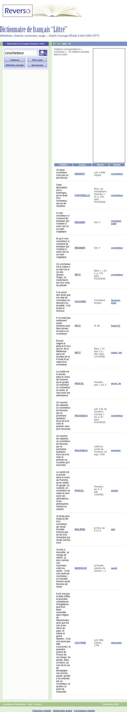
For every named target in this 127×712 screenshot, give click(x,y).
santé (114, 568)
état (113, 529)
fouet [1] (115, 325)
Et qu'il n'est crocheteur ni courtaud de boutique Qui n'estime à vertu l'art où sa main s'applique (62, 247)
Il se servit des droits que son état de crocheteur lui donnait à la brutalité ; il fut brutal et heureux (63, 301)
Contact (38, 704)
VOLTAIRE (80, 301)
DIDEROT (80, 174)
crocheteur (117, 174)
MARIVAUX (81, 568)
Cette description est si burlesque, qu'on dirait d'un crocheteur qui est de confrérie (61, 195)
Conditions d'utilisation (14, 704)
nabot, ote (116, 352)
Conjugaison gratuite (84, 710)
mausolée (116, 642)
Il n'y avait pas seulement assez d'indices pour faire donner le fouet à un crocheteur (63, 326)
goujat (114, 490)
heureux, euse (116, 301)
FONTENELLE (82, 195)
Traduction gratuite (41, 710)
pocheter (116, 450)
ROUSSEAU (81, 415)
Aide (30, 704)
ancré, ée (116, 383)
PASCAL (79, 383)
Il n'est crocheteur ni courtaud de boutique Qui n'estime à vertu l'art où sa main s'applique (62, 222)
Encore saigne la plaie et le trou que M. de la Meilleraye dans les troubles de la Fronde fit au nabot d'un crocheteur (63, 352)
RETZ (78, 274)
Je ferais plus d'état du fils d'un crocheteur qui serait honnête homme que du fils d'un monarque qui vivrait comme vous (63, 529)
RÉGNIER (80, 222)
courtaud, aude (116, 222)
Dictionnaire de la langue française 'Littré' (25, 44)
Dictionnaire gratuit (62, 710)
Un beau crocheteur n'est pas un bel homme (62, 174)
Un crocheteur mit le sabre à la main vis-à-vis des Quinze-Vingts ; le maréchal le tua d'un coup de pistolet (63, 275)
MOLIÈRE (80, 529)
